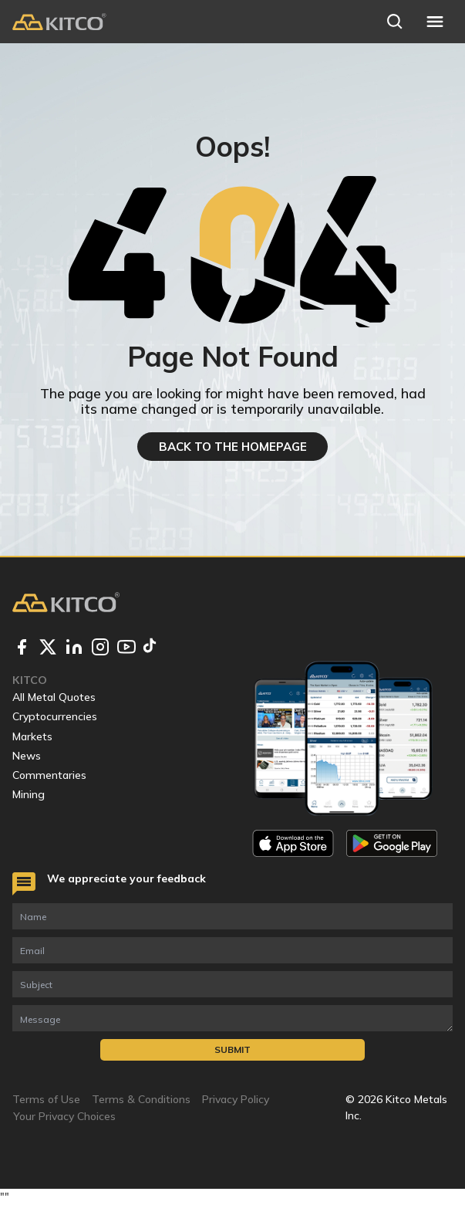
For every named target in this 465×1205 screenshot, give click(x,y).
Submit (232, 1049)
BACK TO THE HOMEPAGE (233, 446)
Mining (28, 794)
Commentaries (49, 775)
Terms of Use (46, 1099)
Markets (32, 736)
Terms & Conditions (141, 1099)
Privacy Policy (235, 1099)
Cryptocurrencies (54, 716)
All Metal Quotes (54, 697)
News (26, 756)
